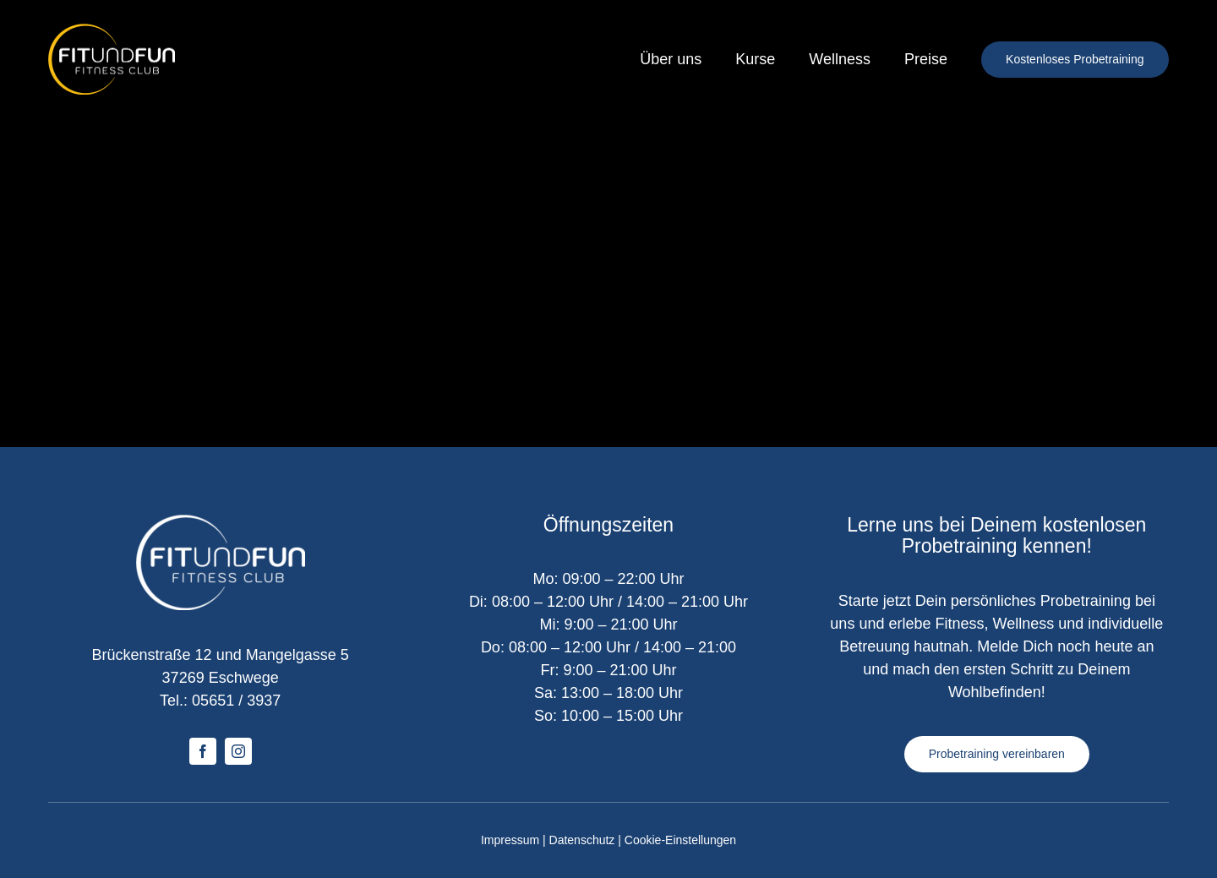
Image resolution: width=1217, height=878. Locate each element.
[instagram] (238, 751)
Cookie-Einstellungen (680, 840)
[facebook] (202, 751)
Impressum (510, 840)
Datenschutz (582, 840)
